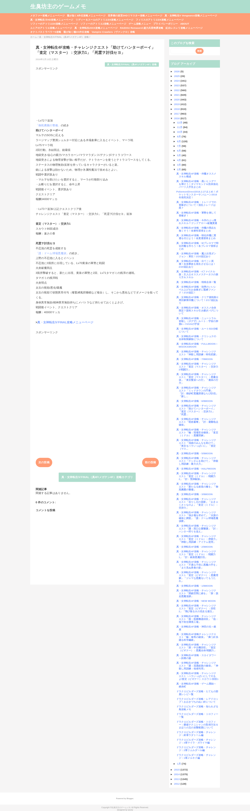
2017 (177, 113)
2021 (177, 95)
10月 (180, 131)
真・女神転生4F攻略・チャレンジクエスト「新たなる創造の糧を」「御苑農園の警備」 (197, 486)
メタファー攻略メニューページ (47, 15)
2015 (177, 769)
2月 (179, 169)
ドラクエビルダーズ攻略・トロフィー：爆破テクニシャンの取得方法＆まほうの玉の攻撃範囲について (197, 724)
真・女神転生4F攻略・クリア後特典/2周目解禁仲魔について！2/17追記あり (197, 300)
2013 (177, 779)
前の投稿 (150, 462)
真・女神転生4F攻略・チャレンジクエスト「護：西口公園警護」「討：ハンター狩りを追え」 (197, 528)
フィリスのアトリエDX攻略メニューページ (160, 19)
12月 (180, 122)
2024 (177, 80)
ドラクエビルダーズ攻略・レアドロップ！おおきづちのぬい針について (197, 700)
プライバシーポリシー (165, 23)
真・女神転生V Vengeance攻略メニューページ (191, 15)
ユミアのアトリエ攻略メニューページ (51, 28)
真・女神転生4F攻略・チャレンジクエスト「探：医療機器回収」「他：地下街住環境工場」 (197, 619)
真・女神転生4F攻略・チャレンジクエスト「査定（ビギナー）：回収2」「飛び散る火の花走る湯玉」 (196, 608)
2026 (177, 71)
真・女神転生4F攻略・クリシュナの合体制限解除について (196, 338)
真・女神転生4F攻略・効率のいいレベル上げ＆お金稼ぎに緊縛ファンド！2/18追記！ (196, 289)
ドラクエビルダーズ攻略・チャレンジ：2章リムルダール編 (196, 749)
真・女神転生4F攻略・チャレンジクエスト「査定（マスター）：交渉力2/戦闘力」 (197, 366)
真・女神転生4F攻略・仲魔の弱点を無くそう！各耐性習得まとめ (196, 229)
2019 (177, 104)
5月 (179, 155)
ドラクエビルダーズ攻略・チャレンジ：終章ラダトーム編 (196, 733)
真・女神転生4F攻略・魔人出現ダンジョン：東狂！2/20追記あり (196, 255)
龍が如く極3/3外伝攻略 (76, 32)
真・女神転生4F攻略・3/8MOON (194, 494)
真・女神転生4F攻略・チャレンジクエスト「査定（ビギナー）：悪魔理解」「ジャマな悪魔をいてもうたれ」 (197, 576)
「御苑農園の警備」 (48, 125)
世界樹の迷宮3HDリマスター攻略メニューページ (135, 15)
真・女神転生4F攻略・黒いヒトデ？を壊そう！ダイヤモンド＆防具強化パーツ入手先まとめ (197, 184)
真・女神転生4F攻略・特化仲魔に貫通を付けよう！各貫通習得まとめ (196, 237)
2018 (177, 109)
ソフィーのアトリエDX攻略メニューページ (54, 23)
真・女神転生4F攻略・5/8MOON (194, 453)
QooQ (130, 810)
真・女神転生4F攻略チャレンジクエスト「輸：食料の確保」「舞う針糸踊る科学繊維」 (197, 637)
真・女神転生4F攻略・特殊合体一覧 (196, 282)
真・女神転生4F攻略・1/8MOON (194, 585)
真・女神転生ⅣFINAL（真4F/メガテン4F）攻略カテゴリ (97, 477)
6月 (179, 150)
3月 (179, 164)
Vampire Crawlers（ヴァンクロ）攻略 (113, 32)
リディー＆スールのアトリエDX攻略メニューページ (104, 19)
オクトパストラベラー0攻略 (45, 32)
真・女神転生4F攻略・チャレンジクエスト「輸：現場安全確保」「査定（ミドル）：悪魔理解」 (197, 432)
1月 (179, 763)
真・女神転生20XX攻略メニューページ (96, 28)
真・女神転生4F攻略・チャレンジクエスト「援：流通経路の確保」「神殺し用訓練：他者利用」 (197, 665)
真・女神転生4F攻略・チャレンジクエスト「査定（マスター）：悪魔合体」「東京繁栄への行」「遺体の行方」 (197, 378)
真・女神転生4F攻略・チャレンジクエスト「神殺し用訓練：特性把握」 (197, 353)
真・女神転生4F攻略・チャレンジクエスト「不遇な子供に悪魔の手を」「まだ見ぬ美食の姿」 (197, 564)
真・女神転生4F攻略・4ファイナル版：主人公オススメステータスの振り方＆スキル (197, 274)
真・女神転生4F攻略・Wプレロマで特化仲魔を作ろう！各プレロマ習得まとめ (197, 246)
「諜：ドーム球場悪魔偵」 (52, 253)
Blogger (130, 798)
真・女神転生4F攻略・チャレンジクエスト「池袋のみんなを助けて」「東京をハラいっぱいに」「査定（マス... (196, 444)
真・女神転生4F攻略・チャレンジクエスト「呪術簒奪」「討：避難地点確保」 (197, 422)
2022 (177, 90)
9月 (179, 136)
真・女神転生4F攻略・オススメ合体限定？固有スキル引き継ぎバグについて (197, 310)
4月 (179, 160)
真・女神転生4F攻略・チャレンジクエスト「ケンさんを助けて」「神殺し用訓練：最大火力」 (197, 461)
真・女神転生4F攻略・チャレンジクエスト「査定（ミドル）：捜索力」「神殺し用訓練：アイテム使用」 (197, 539)
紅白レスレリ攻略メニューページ (184, 28)
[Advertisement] (97, 93)
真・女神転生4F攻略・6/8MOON (194, 401)
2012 (177, 783)
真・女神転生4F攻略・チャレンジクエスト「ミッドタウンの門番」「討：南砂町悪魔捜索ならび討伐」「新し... (197, 392)
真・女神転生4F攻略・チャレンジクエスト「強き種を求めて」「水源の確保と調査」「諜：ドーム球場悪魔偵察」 (197, 516)
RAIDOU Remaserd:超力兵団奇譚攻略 (141, 28)
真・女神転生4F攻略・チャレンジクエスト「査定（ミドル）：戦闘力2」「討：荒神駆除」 (196, 476)
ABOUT (184, 23)
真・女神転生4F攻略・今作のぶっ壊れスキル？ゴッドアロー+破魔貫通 (196, 221)
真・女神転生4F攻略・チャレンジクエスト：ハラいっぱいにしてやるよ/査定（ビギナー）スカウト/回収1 (197, 676)
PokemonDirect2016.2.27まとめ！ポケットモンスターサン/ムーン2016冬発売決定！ (197, 194)
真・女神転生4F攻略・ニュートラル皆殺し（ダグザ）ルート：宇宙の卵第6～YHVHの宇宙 (197, 321)
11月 (180, 127)
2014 (177, 774)
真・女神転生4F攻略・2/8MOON (194, 546)
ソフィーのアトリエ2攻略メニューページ (103, 23)
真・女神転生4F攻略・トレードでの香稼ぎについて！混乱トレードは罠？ (196, 205)
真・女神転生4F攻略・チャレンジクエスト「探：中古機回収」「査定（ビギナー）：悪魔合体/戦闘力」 (196, 647)
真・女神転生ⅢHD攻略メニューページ (51, 19)
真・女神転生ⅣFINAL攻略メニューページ (65, 322)
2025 (177, 76)
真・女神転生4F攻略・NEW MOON (196, 601)
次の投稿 (44, 462)
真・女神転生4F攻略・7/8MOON (194, 359)
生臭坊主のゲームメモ (58, 6)
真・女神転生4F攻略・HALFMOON (196, 468)
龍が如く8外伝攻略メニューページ (86, 15)
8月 (179, 141)
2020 (177, 99)
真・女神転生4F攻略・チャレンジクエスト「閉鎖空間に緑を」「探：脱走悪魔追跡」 (197, 593)
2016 (177, 118)
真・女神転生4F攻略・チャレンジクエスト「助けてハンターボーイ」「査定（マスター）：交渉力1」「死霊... (196, 410)
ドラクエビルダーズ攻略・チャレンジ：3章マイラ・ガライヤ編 (196, 741)
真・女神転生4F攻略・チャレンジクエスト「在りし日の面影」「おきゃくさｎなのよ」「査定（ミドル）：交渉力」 (197, 503)
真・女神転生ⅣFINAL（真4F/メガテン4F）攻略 (132, 64)
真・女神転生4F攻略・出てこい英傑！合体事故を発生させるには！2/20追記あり (196, 264)
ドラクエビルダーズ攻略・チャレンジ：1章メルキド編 (196, 756)
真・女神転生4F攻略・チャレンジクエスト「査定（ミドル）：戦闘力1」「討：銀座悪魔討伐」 (196, 554)
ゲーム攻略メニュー (140, 23)
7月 (179, 146)
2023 (177, 85)
